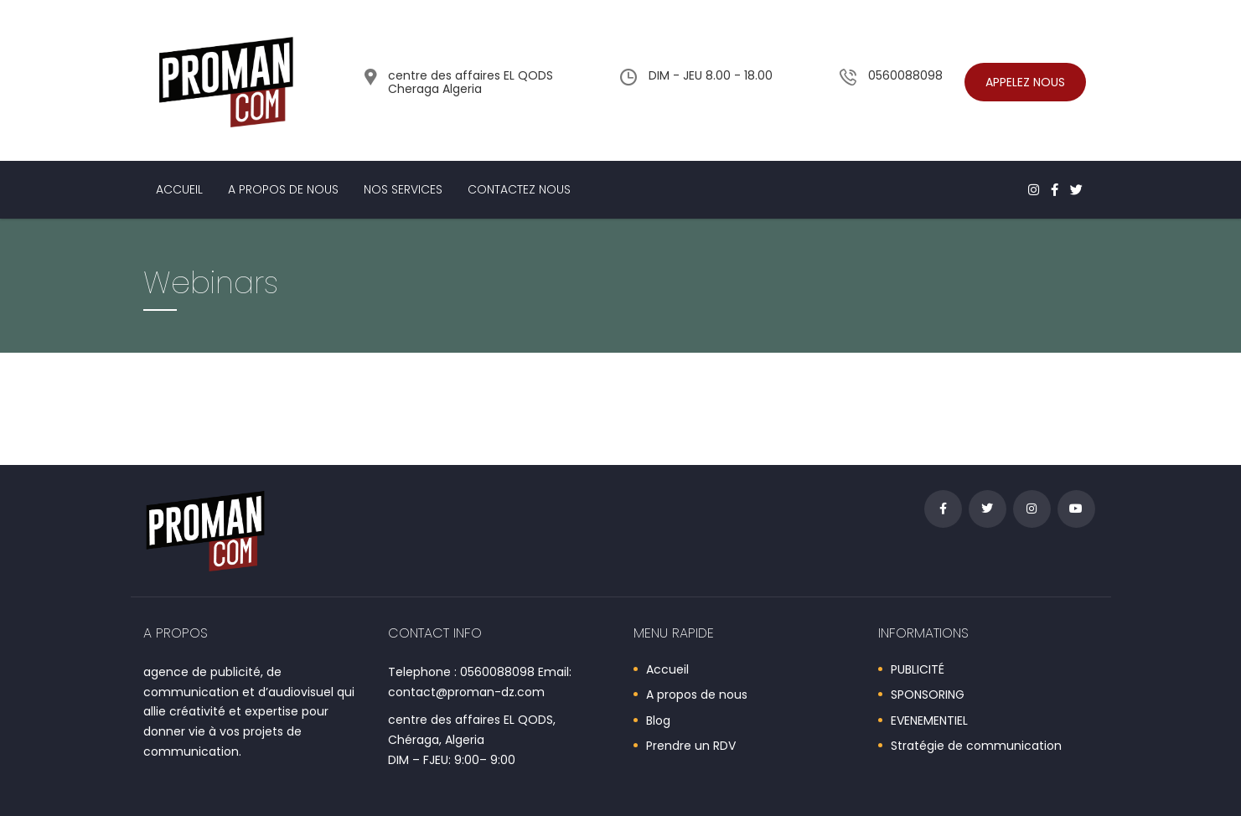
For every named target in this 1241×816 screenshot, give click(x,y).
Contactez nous (519, 189)
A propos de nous (283, 189)
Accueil (179, 189)
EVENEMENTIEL (929, 721)
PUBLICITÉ (917, 670)
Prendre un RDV (691, 746)
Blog (658, 721)
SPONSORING (927, 695)
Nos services (403, 189)
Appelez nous (1025, 82)
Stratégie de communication (976, 746)
